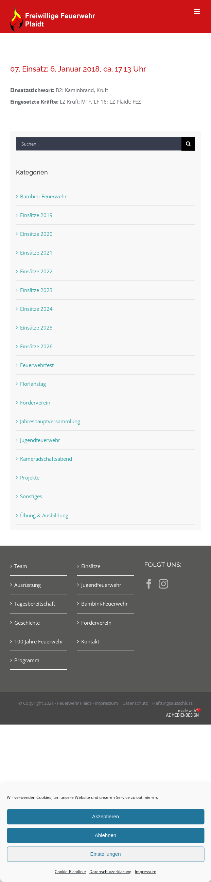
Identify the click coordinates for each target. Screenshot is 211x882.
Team (20, 566)
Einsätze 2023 (36, 290)
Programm (26, 660)
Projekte (29, 477)
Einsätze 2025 (36, 327)
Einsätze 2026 (36, 346)
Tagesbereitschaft (34, 603)
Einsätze (90, 566)
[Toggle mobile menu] (197, 11)
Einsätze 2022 (36, 271)
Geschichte (27, 622)
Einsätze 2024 (36, 308)
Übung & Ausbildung (44, 515)
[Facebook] (149, 584)
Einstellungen (105, 854)
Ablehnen (105, 835)
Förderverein (35, 402)
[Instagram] (163, 584)
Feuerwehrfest (37, 365)
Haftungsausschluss (172, 703)
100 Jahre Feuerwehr (38, 641)
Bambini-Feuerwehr (43, 196)
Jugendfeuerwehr (40, 440)
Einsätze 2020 (36, 233)
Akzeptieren (105, 816)
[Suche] (188, 144)
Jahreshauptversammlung (50, 421)
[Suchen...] (98, 144)
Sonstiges (31, 496)
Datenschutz (135, 703)
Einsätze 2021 (36, 252)
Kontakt (90, 641)
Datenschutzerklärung (110, 872)
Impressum (145, 872)
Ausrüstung (27, 584)
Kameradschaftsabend (46, 458)
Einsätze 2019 (36, 215)
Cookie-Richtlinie (70, 872)
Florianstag (33, 383)
